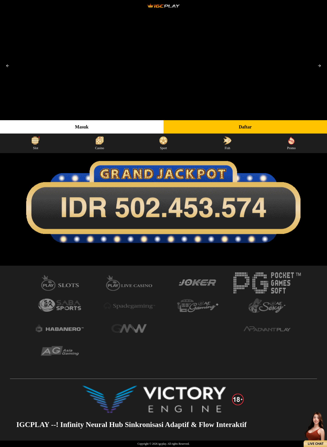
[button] (7, 66)
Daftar (245, 126)
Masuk (82, 126)
